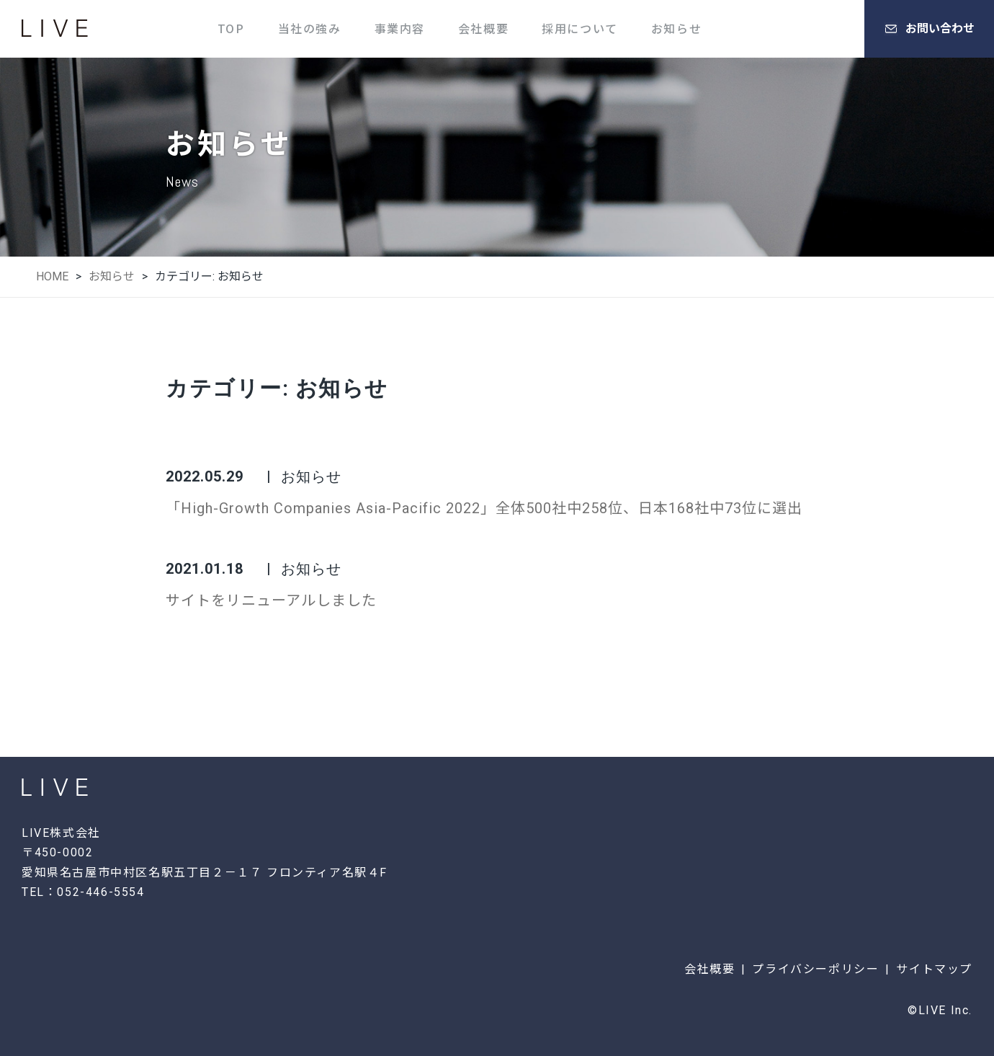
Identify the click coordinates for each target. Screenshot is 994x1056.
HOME (52, 276)
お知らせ (676, 28)
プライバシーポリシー (815, 969)
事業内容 (400, 28)
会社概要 (483, 28)
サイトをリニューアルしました (271, 600)
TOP (231, 28)
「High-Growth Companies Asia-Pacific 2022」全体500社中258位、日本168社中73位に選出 (484, 508)
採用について (580, 28)
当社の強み (309, 28)
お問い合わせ (929, 29)
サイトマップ (934, 969)
